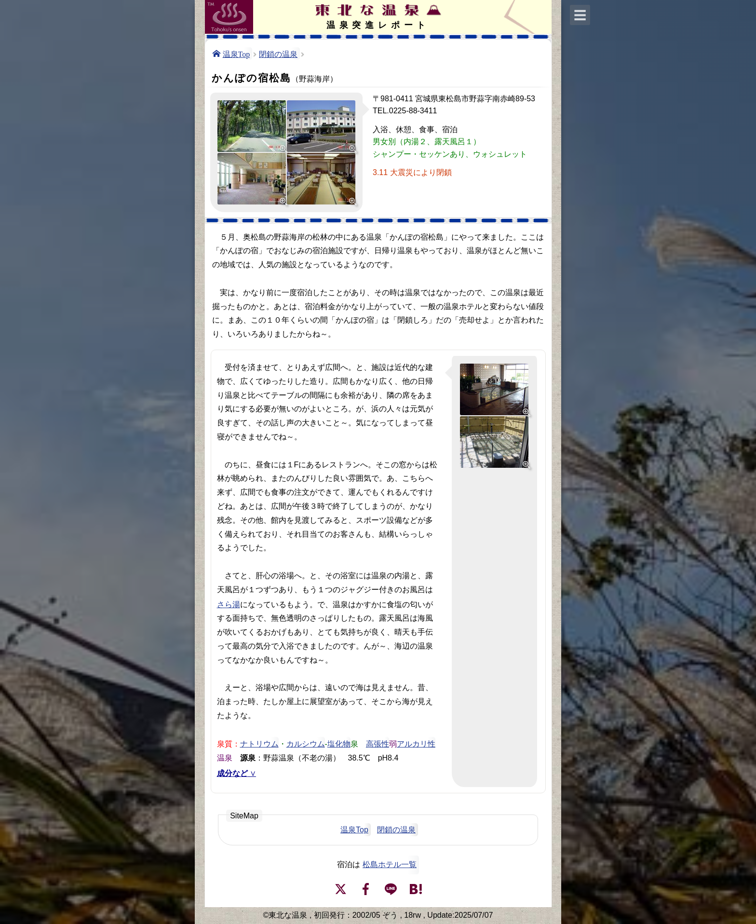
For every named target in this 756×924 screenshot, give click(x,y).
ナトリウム (259, 743)
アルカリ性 (416, 743)
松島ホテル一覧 (390, 864)
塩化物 (339, 743)
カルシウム (305, 743)
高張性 (377, 743)
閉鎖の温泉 (278, 53)
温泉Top (236, 53)
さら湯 (228, 604)
